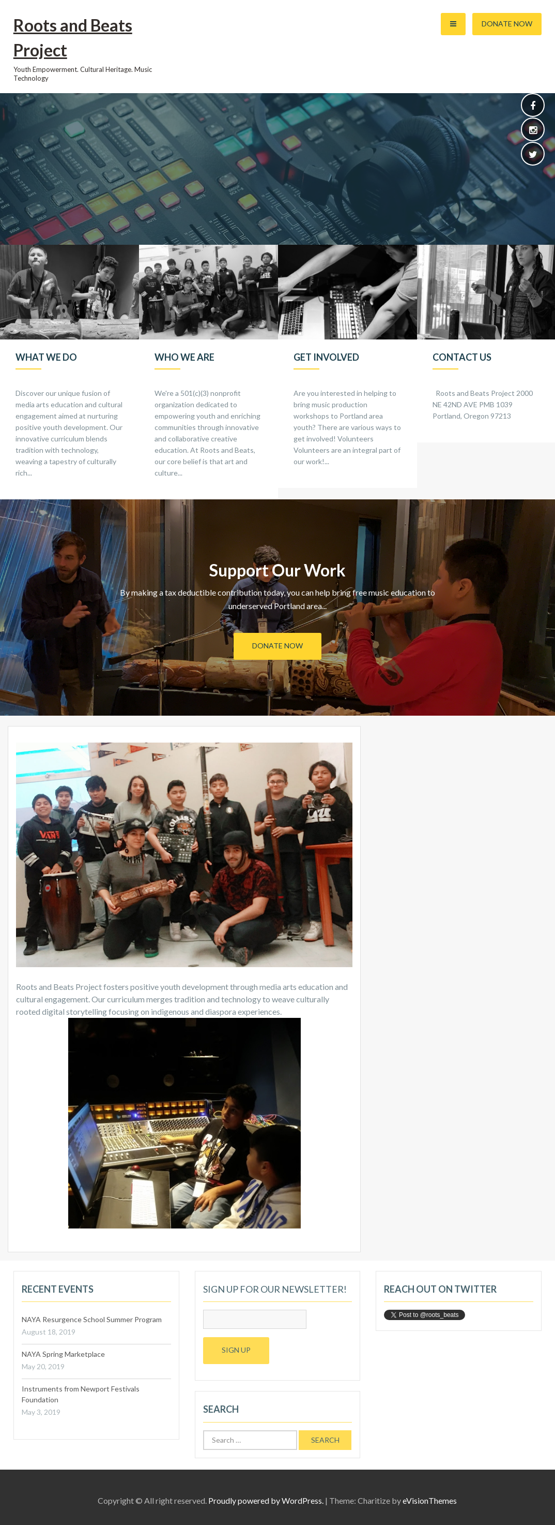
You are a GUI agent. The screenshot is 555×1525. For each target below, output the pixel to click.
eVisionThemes (430, 1500)
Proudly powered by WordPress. (265, 1500)
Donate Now (507, 23)
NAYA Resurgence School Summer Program (92, 1319)
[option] (69, 372)
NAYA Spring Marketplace (63, 1354)
